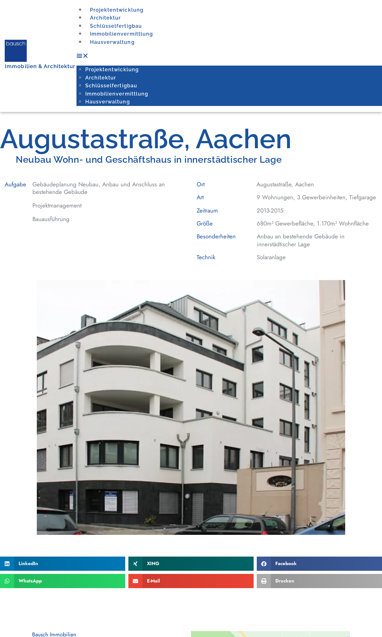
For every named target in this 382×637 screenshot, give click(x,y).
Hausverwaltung (110, 41)
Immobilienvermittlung (119, 34)
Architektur (104, 18)
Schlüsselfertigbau (114, 26)
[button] (229, 55)
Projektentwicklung (115, 10)
